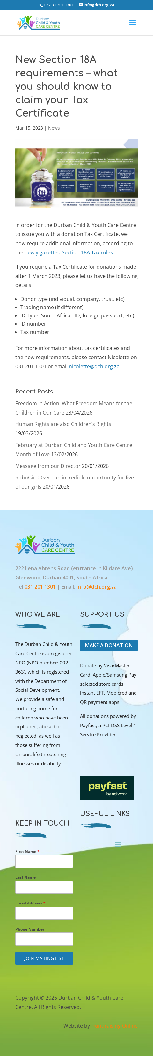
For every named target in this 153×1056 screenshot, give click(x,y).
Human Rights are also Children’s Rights (63, 424)
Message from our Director (48, 466)
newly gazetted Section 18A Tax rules (69, 252)
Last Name (25, 877)
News (54, 128)
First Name (27, 851)
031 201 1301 (41, 586)
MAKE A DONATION (109, 645)
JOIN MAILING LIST (44, 958)
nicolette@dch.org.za (94, 366)
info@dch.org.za (96, 586)
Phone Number (29, 929)
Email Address (30, 903)
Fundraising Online (114, 1025)
